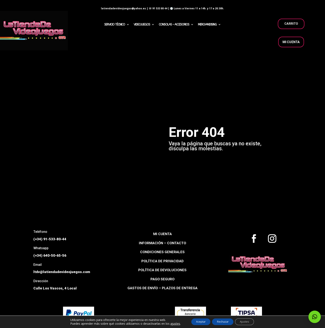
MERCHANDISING (207, 24)
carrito (291, 24)
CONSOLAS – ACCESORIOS (174, 24)
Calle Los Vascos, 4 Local (55, 288)
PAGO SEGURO (162, 279)
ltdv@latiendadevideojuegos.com (61, 272)
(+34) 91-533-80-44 (49, 239)
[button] (314, 317)
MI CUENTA (291, 42)
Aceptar (197, 321)
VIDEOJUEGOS (142, 24)
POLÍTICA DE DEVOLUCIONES (162, 270)
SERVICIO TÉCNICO (114, 24)
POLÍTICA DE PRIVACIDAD (162, 261)
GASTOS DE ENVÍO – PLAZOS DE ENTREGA (162, 288)
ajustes (170, 323)
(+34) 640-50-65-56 (49, 255)
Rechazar (223, 321)
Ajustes (248, 321)
